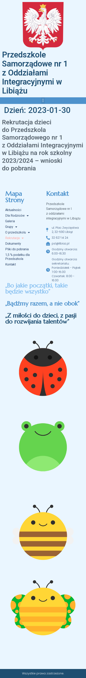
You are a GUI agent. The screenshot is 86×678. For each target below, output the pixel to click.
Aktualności (13, 210)
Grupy (11, 227)
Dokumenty (13, 243)
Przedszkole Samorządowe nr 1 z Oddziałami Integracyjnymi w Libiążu (35, 73)
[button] (43, 100)
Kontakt (10, 264)
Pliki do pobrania (17, 249)
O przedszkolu (17, 232)
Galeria (10, 221)
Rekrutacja (14, 238)
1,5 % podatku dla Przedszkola (17, 257)
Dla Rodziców (17, 216)
